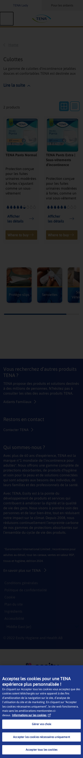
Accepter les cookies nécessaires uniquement (41, 737)
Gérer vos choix (41, 724)
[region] (41, 711)
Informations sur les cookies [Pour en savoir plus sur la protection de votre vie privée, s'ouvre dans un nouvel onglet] (31, 715)
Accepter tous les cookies (41, 749)
